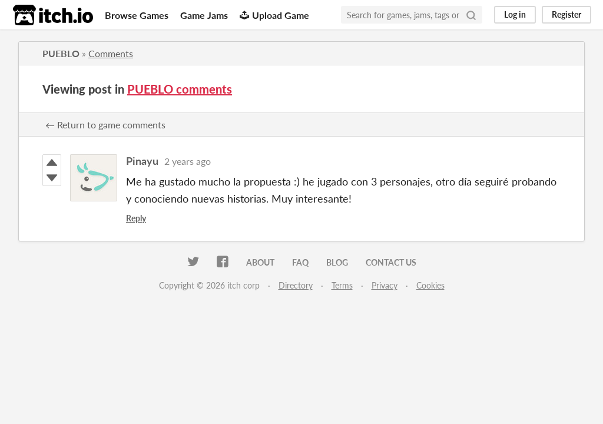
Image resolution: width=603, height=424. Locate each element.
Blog (337, 262)
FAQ (300, 262)
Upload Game (274, 15)
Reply (136, 218)
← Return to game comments (105, 124)
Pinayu (142, 160)
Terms (342, 285)
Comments (110, 53)
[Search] (471, 15)
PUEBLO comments (179, 89)
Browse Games (136, 15)
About (260, 262)
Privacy (384, 285)
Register (566, 14)
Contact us (391, 262)
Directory (296, 285)
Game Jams (204, 15)
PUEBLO (60, 53)
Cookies (430, 285)
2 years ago (187, 161)
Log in (515, 14)
